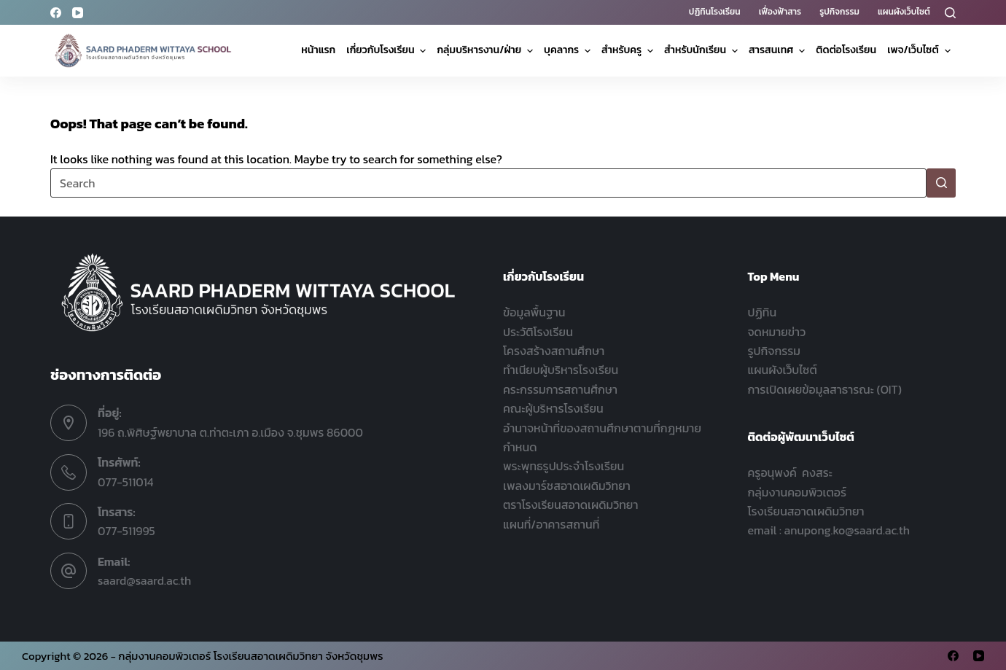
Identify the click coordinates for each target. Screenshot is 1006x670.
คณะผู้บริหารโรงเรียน (553, 408)
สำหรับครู (629, 50)
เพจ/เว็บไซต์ (920, 50)
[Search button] (941, 183)
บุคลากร (569, 50)
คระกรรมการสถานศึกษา (560, 389)
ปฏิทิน (762, 312)
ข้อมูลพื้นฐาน (534, 312)
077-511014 (126, 482)
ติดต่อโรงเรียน (846, 50)
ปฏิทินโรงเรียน (715, 11)
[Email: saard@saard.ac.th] (68, 571)
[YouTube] (77, 12)
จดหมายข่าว (777, 331)
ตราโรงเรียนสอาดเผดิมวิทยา (570, 504)
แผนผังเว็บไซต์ (904, 11)
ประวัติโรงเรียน (538, 331)
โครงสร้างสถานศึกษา (553, 350)
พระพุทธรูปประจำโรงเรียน (563, 466)
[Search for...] (488, 183)
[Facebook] (55, 12)
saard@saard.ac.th (144, 580)
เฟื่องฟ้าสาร (780, 11)
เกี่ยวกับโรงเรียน (387, 50)
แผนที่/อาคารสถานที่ (551, 524)
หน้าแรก (318, 50)
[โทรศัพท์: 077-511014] (68, 472)
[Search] (950, 12)
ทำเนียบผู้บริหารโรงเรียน (560, 369)
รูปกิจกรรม (839, 11)
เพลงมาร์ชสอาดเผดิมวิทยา (567, 485)
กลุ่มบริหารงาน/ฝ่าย (487, 50)
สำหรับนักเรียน (702, 50)
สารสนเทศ (778, 50)
